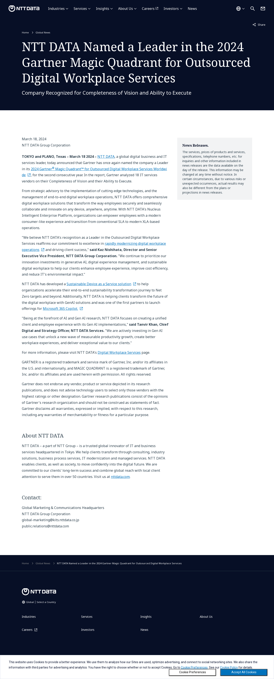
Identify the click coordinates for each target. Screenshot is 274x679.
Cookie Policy (229, 667)
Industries (56, 8)
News (192, 8)
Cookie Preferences (192, 672)
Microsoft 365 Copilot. (60, 308)
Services (80, 8)
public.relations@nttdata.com (45, 526)
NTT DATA (106, 156)
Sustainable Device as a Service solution (99, 284)
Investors (171, 8)
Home (25, 32)
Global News (43, 32)
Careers (148, 8)
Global (41, 602)
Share (259, 24)
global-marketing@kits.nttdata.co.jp (50, 520)
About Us (125, 8)
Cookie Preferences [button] (194, 667)
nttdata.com (120, 476)
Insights (102, 8)
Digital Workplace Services (119, 352)
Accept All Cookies (243, 672)
